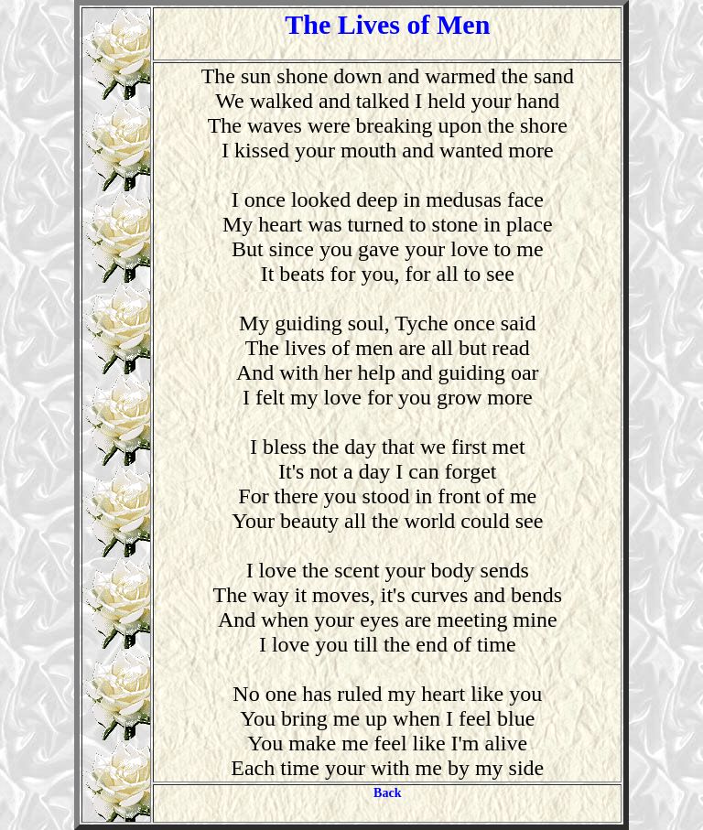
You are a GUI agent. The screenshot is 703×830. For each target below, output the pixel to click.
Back (387, 793)
